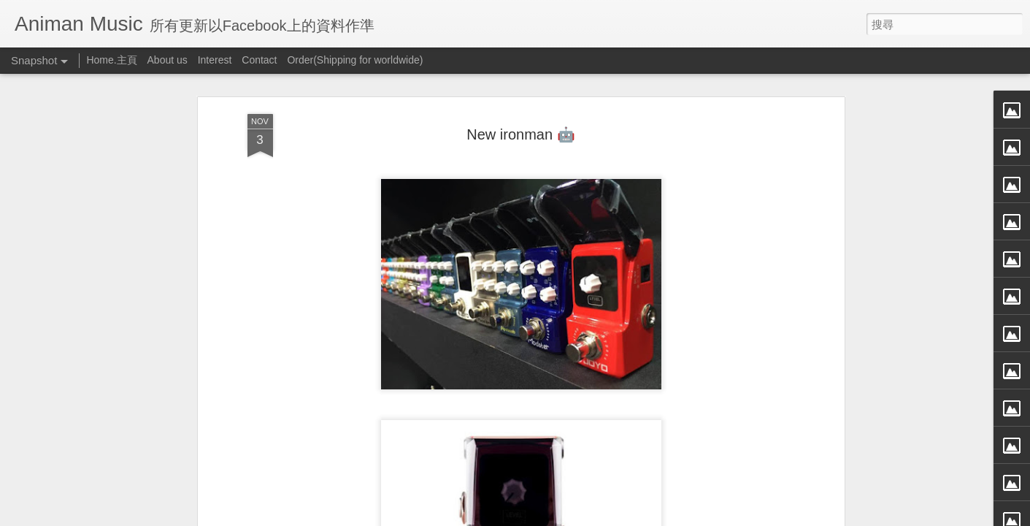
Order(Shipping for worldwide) (355, 60)
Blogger (543, 516)
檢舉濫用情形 (585, 516)
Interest (215, 60)
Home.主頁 (111, 60)
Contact (259, 60)
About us (167, 60)
